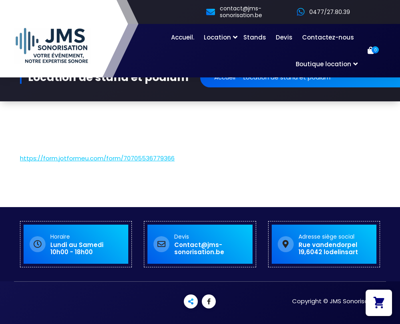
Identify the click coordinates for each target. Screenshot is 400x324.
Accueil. (182, 37)
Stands (254, 37)
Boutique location (323, 64)
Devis (284, 37)
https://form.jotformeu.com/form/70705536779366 (97, 158)
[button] (379, 303)
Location (217, 37)
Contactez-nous (328, 37)
